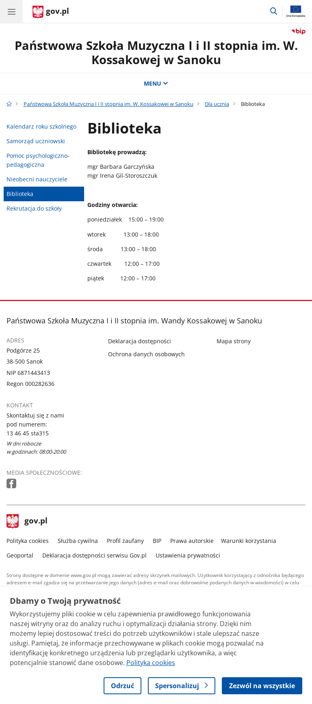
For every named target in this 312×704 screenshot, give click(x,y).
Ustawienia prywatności (188, 555)
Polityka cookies (27, 541)
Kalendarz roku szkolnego (41, 126)
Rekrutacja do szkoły (34, 208)
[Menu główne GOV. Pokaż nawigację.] (11, 11)
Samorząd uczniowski (35, 141)
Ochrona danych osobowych (146, 354)
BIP (157, 541)
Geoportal (19, 555)
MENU (156, 83)
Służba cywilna (78, 541)
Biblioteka (19, 194)
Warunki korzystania (248, 541)
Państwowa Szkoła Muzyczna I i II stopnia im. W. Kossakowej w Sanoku (156, 52)
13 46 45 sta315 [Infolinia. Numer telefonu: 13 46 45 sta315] (27, 433)
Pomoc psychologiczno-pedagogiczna (37, 160)
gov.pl (27, 521)
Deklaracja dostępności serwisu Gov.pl (94, 555)
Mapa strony (234, 341)
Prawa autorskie (192, 541)
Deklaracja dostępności (139, 341)
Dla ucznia (217, 104)
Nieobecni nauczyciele (36, 179)
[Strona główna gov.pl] (50, 12)
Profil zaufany (125, 541)
